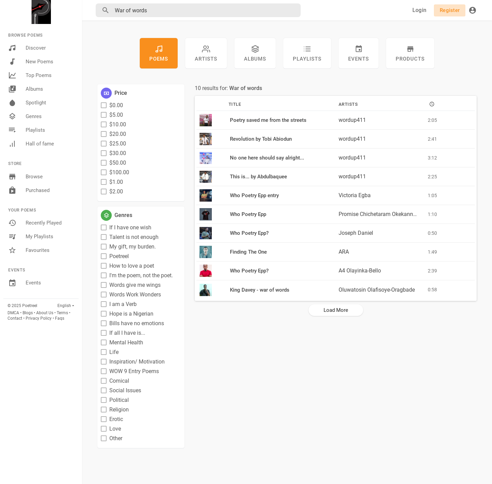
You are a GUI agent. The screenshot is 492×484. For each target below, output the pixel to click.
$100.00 (119, 172)
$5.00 (116, 115)
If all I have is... (127, 333)
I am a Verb (123, 304)
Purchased (29, 190)
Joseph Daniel (356, 233)
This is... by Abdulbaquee (258, 177)
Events (24, 283)
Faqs (59, 318)
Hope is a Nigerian (131, 313)
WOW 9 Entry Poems (134, 371)
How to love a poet (131, 266)
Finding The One (248, 252)
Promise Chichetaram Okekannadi (380, 214)
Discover (27, 48)
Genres (25, 116)
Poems (158, 53)
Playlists (26, 130)
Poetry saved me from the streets (268, 120)
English (64, 305)
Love (115, 428)
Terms (62, 312)
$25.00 (117, 143)
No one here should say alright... (267, 158)
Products (410, 53)
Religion (119, 409)
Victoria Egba (355, 195)
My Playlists (30, 236)
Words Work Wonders (135, 294)
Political (119, 400)
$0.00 (116, 105)
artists (206, 53)
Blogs (28, 312)
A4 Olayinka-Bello (360, 270)
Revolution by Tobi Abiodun (261, 139)
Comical (119, 381)
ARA (344, 252)
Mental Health (126, 342)
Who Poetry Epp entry (254, 195)
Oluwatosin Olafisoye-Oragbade (377, 289)
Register (450, 10)
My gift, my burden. (132, 246)
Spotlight (27, 103)
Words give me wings (135, 285)
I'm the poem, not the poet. (141, 275)
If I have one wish (130, 227)
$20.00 (117, 134)
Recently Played (35, 223)
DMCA (13, 312)
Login (419, 10)
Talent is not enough (134, 237)
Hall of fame (31, 144)
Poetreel (119, 256)
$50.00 (117, 163)
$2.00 (116, 191)
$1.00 (116, 182)
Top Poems (30, 75)
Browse (25, 177)
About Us (44, 312)
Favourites (29, 250)
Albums (25, 89)
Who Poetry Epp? (249, 233)
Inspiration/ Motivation (137, 361)
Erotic (116, 419)
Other (115, 438)
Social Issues (125, 390)
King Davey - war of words (259, 290)
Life (114, 352)
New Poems (30, 62)
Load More (336, 310)
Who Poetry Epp (248, 214)
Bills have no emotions (136, 323)
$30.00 (117, 153)
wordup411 (352, 120)
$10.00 (117, 124)
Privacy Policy (39, 318)
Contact (15, 318)
